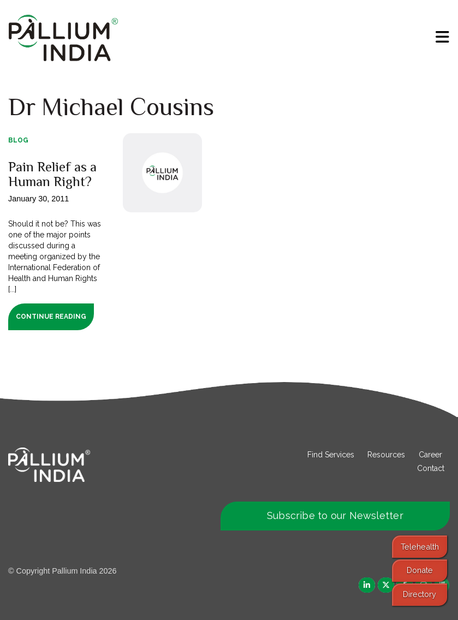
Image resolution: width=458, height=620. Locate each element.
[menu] (442, 37)
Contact (430, 468)
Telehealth (420, 546)
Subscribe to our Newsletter (335, 515)
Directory (419, 594)
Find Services (330, 454)
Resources (386, 454)
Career (430, 454)
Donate (420, 570)
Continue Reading (51, 316)
